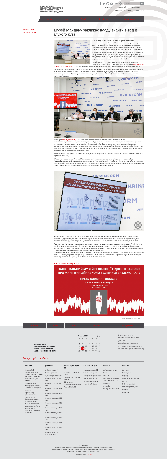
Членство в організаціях (130, 378)
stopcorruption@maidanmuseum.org (131, 349)
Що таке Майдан (90, 366)
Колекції (106, 366)
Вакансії (125, 389)
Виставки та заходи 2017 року (53, 424)
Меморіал (49, 19)
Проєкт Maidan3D (70, 387)
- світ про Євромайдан (91, 381)
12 (83, 346)
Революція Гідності (90, 378)
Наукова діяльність (51, 373)
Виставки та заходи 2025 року (53, 384)
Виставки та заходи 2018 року (53, 419)
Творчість (106, 383)
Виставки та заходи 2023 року (53, 394)
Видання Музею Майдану (53, 375)
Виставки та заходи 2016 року (53, 428)
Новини (28, 366)
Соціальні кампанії (51, 370)
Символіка (106, 386)
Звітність (125, 381)
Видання (108, 7)
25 (79, 351)
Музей (67, 19)
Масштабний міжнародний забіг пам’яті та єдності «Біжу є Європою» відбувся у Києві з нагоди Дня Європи (34, 375)
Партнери (125, 375)
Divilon (89, 454)
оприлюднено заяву (69, 140)
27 (86, 351)
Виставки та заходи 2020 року (53, 409)
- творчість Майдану (90, 384)
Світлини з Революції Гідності (71, 373)
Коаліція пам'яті (129, 19)
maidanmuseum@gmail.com (128, 337)
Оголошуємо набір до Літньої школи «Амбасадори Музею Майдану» (32, 409)
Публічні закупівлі (128, 384)
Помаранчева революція (92, 375)
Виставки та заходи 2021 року (53, 404)
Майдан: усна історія (110, 370)
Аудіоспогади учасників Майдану (72, 378)
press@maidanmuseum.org (128, 343)
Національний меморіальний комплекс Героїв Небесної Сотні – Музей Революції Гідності (51, 9)
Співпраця (126, 392)
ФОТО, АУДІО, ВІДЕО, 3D (72, 367)
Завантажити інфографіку (66, 263)
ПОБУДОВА (103, 19)
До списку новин (28, 29)
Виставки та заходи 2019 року (53, 414)
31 (99, 351)
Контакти (125, 370)
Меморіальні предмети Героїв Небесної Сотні (111, 379)
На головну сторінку (30, 32)
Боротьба (106, 375)
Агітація (105, 373)
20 (86, 348)
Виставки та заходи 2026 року (53, 379)
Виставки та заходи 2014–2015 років (51, 433)
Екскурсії (122, 7)
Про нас (125, 366)
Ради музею (126, 373)
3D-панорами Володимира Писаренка (72, 383)
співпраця (136, 7)
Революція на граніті (91, 370)
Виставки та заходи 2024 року (53, 389)
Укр (137, 11)
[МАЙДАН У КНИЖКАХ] (111, 389)
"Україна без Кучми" (90, 373)
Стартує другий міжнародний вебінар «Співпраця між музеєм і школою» (33, 387)
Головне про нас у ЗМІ (130, 387)
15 (93, 346)
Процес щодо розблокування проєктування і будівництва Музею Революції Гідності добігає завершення (32, 398)
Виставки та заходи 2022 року (53, 399)
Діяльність (49, 366)
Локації (83, 19)
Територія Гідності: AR (123, 11)
